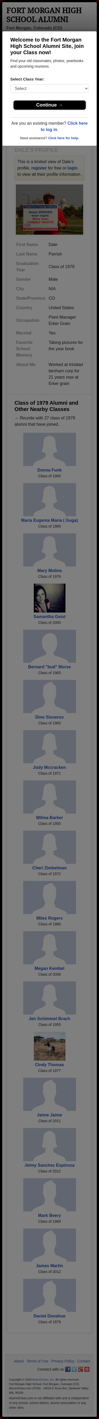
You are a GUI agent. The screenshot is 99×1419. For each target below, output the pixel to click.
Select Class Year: (27, 79)
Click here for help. (63, 138)
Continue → (49, 105)
